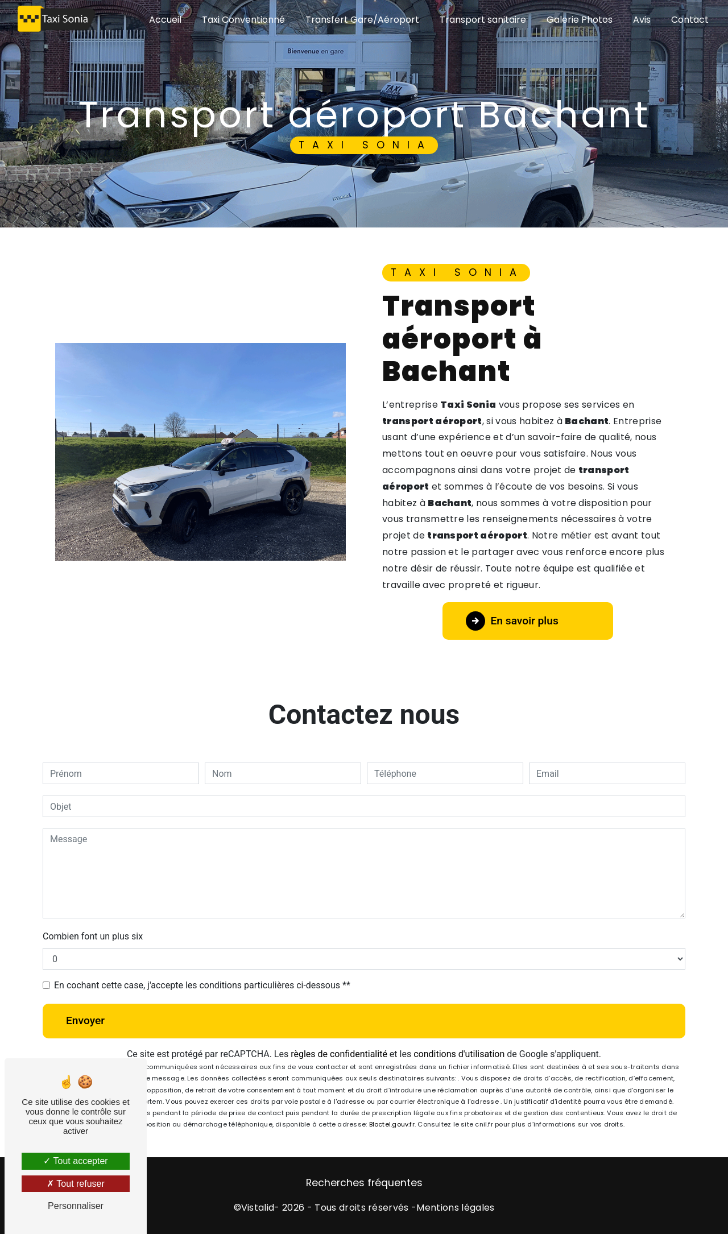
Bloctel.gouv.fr (392, 1124)
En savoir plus (512, 621)
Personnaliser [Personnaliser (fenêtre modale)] (76, 1206)
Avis (642, 19)
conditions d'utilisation (458, 1054)
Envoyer (85, 1020)
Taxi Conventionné (243, 19)
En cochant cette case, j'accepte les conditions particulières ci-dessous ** (202, 985)
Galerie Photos (580, 19)
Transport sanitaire (483, 19)
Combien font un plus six (93, 936)
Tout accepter (75, 1161)
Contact (690, 19)
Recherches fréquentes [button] (364, 1183)
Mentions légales (455, 1207)
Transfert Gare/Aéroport (362, 19)
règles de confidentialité (339, 1054)
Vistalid (258, 1207)
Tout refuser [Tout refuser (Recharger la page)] (76, 1184)
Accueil (165, 19)
